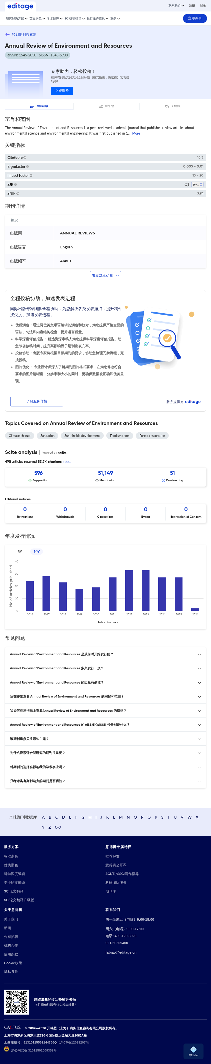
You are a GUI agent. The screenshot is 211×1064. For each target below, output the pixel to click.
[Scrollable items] (105, 477)
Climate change (19, 436)
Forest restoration (152, 436)
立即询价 (62, 91)
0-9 (58, 827)
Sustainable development (82, 436)
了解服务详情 (36, 401)
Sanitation (47, 436)
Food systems (120, 436)
